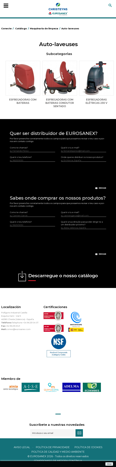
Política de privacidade (53, 447)
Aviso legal (22, 447)
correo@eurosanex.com (18, 329)
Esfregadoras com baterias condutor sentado (59, 103)
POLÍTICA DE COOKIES (88, 447)
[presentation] (58, 178)
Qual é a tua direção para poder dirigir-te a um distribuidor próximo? (82, 223)
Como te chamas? (19, 147)
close (109, 464)
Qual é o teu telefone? (21, 157)
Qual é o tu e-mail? (70, 147)
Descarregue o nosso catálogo (63, 277)
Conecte (8, 28)
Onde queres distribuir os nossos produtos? (82, 157)
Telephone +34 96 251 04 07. (25, 322)
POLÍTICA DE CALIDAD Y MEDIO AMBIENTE (58, 451)
